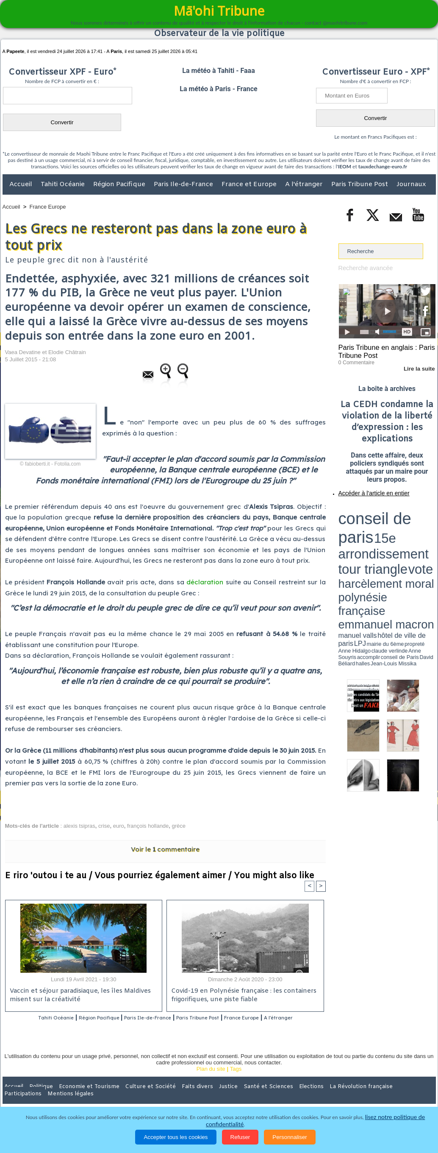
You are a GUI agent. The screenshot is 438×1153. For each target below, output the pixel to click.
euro (118, 826)
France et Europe (250, 184)
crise (104, 826)
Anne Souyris (414, 535)
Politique (37, 1097)
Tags (235, 1080)
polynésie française (407, 524)
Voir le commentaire (165, 849)
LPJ (341, 535)
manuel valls (393, 531)
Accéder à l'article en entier (366, 489)
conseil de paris (364, 509)
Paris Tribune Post (360, 184)
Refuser (240, 1137)
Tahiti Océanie (63, 184)
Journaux (411, 184)
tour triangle (398, 517)
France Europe (48, 207)
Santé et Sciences (237, 1097)
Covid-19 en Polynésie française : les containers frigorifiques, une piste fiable (240, 996)
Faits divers (176, 1097)
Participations (370, 1097)
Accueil (21, 184)
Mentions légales (412, 1097)
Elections (275, 1097)
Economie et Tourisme (80, 1097)
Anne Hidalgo (380, 535)
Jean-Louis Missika (391, 538)
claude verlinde (397, 535)
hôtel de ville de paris (418, 531)
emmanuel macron (360, 530)
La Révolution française (319, 1097)
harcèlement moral (360, 524)
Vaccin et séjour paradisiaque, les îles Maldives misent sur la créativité (77, 996)
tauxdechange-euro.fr (382, 166)
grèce (179, 826)
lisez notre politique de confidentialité (394, 1124)
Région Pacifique (120, 184)
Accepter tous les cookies (176, 1137)
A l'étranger (304, 184)
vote (421, 517)
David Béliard (364, 538)
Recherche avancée (363, 268)
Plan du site (211, 1080)
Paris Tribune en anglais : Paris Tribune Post (382, 350)
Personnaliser (289, 1137)
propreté (367, 535)
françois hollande (148, 826)
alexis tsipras (79, 826)
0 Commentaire (354, 360)
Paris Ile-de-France (184, 184)
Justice (202, 1097)
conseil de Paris (347, 538)
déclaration (204, 582)
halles (376, 538)
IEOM (344, 166)
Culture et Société (135, 1097)
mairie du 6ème (353, 535)
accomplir (427, 535)
